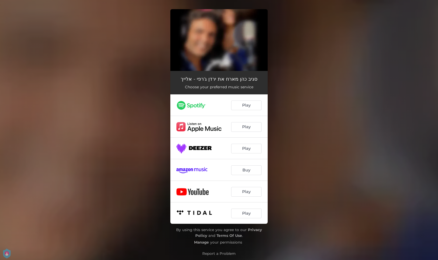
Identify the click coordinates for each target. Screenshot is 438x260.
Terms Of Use (229, 235)
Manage (201, 242)
